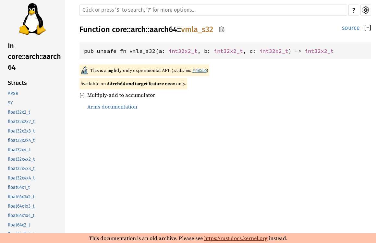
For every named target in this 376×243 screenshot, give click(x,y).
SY (10, 103)
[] (367, 27)
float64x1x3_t (21, 206)
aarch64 (163, 29)
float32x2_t (19, 112)
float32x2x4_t (21, 140)
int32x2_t (183, 51)
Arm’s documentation (112, 106)
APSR (13, 93)
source (351, 27)
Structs (17, 83)
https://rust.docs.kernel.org (236, 238)
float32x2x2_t (21, 121)
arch (138, 29)
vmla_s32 (197, 29)
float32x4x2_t (21, 159)
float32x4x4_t (21, 178)
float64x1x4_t (21, 215)
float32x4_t (19, 150)
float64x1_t (19, 187)
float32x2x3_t (21, 131)
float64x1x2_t (21, 197)
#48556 (199, 70)
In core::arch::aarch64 (34, 56)
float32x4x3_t (21, 168)
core (119, 29)
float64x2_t (19, 225)
